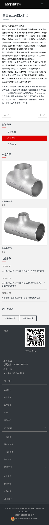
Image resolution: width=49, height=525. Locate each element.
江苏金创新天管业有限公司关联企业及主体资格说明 (23, 271)
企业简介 (7, 390)
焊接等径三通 (10, 318)
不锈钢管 (7, 437)
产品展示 (8, 428)
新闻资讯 (8, 467)
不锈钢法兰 (8, 444)
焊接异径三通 (28, 318)
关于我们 (8, 381)
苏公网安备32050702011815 (24, 518)
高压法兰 (5, 26)
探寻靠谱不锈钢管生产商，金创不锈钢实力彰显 (21, 298)
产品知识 (26, 144)
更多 (3, 205)
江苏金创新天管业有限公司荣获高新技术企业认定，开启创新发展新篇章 (24, 284)
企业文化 (7, 397)
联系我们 (7, 420)
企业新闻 (26, 132)
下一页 (42, 115)
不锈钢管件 (8, 452)
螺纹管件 (7, 459)
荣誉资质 (7, 405)
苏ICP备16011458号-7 (24, 515)
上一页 (6, 115)
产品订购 (7, 412)
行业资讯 (26, 138)
